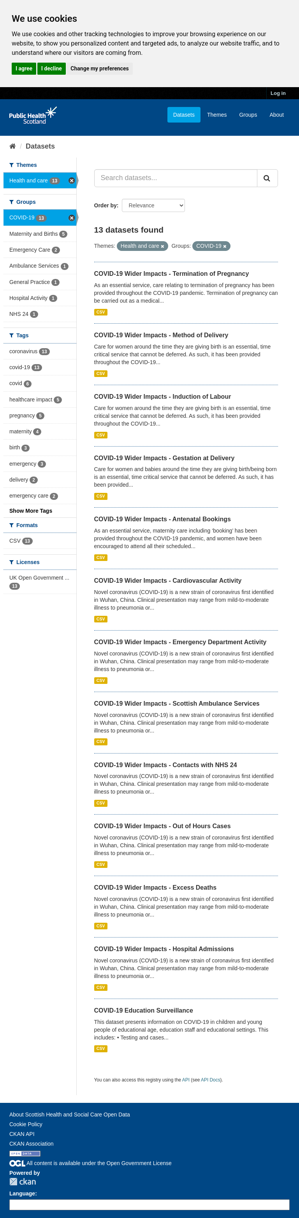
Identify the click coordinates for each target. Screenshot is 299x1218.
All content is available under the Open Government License (90, 1163)
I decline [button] (51, 68)
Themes (217, 115)
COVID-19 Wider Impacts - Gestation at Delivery (164, 458)
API (186, 1080)
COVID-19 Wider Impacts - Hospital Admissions (164, 949)
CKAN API (22, 1134)
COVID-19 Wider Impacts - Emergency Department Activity (180, 642)
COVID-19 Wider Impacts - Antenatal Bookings (162, 519)
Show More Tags (30, 511)
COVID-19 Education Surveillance (143, 1010)
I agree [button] (24, 68)
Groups (248, 115)
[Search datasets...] (176, 178)
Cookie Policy (25, 1124)
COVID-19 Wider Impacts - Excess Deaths (155, 887)
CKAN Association (31, 1144)
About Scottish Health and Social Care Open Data (69, 1114)
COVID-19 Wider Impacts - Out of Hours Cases (162, 826)
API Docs (210, 1080)
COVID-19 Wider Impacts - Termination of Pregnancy (171, 273)
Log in (278, 93)
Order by (105, 205)
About (276, 115)
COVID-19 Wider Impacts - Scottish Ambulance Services (177, 703)
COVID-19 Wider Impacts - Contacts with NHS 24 (165, 765)
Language (22, 1193)
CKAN (22, 1182)
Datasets (184, 115)
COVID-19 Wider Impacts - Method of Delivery (161, 335)
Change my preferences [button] (99, 68)
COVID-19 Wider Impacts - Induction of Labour (162, 396)
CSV (101, 312)
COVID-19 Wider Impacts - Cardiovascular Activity (168, 580)
